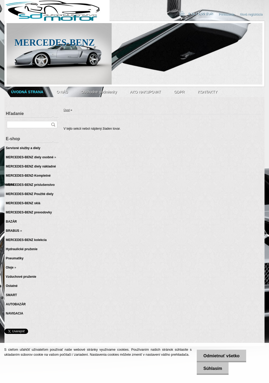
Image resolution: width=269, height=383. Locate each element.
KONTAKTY (207, 92)
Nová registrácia (251, 14)
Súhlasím (212, 368)
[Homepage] (27, 92)
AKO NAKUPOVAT (145, 92)
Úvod (67, 110)
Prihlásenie (226, 14)
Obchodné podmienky (99, 92)
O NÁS (62, 92)
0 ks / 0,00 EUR (200, 13)
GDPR (179, 92)
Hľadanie (15, 113)
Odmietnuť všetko (221, 356)
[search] (53, 124)
